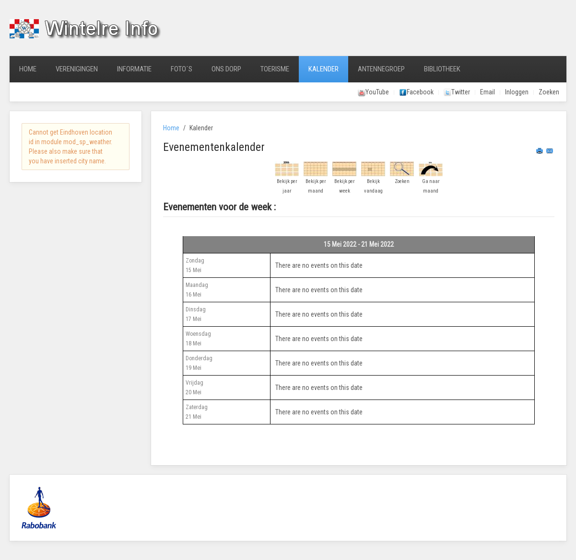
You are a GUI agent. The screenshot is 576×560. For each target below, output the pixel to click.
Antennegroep (381, 69)
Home (27, 69)
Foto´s (181, 69)
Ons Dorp (226, 69)
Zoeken (549, 92)
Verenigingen (77, 69)
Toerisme (274, 69)
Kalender (323, 69)
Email (487, 92)
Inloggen (517, 92)
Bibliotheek (442, 69)
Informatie (134, 69)
